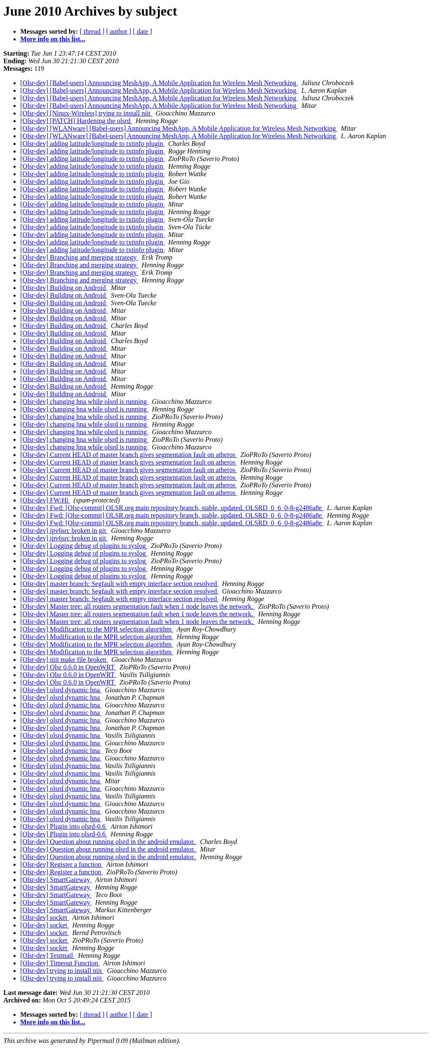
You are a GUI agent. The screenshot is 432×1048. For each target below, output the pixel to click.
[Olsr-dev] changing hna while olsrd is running (84, 401)
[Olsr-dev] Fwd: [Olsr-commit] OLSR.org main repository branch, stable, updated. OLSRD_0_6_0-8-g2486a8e (172, 507)
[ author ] (119, 31)
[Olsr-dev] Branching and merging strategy (79, 257)
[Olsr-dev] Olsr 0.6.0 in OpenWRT (68, 667)
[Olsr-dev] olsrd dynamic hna (61, 689)
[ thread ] (92, 31)
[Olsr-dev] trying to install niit (61, 970)
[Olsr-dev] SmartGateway (56, 879)
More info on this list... (52, 39)
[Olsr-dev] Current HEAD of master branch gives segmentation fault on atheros (128, 454)
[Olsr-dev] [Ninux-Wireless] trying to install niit (86, 113)
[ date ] (142, 31)
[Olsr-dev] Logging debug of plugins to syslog (83, 545)
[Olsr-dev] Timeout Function (60, 963)
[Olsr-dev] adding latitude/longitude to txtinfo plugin (92, 143)
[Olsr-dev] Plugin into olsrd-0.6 (63, 826)
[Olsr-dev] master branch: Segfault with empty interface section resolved (119, 583)
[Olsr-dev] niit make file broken (64, 659)
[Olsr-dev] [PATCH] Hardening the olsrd (76, 120)
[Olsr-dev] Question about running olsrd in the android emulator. (108, 841)
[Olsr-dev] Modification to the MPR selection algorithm (96, 629)
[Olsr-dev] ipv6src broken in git (64, 530)
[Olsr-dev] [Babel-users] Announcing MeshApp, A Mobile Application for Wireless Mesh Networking (159, 82)
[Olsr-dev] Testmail (47, 955)
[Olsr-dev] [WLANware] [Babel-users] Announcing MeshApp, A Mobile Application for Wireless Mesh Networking (179, 128)
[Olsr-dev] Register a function (61, 864)
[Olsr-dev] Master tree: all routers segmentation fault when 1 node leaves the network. (137, 606)
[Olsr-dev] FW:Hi (45, 500)
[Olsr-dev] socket (44, 917)
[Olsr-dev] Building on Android (64, 287)
